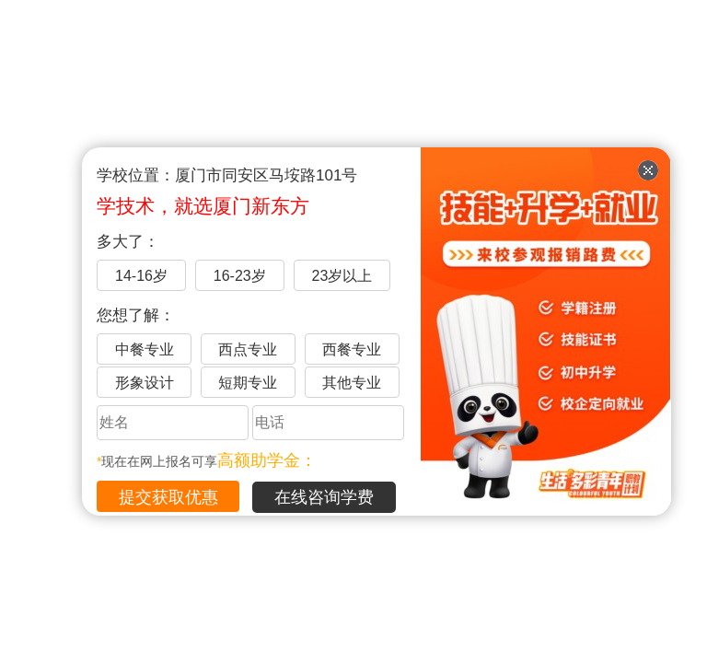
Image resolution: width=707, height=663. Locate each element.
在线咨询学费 (324, 497)
